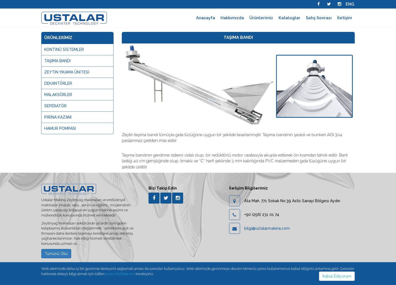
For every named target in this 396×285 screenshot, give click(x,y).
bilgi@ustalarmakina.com (267, 228)
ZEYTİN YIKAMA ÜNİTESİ (66, 72)
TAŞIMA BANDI (57, 61)
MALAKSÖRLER (58, 94)
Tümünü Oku (56, 253)
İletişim (344, 17)
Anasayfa (205, 17)
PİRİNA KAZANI (58, 117)
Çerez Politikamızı (120, 274)
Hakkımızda (232, 17)
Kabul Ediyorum (337, 276)
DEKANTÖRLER (58, 83)
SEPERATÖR (55, 106)
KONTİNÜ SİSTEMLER (64, 49)
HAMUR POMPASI (60, 128)
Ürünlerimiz (261, 17)
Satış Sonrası (319, 17)
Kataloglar (289, 17)
